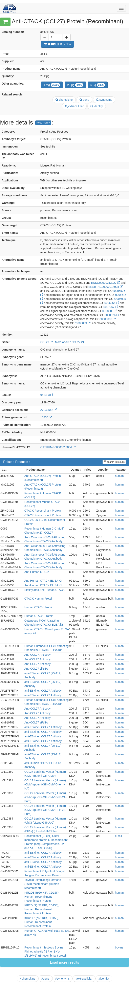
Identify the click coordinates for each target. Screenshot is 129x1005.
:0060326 (111, 315)
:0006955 (111, 303)
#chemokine (27, 978)
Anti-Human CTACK (36, 572)
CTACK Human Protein (38, 598)
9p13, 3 (46, 395)
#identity (104, 978)
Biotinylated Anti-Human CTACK (44, 589)
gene (84, 99)
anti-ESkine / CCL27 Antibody (43, 690)
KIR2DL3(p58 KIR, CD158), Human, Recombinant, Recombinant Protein (41, 909)
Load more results (64, 962)
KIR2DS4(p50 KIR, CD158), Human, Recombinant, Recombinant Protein (42, 896)
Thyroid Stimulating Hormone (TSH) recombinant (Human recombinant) (42, 884)
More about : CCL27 (69, 342)
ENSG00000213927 (105, 282)
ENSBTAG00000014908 (105, 286)
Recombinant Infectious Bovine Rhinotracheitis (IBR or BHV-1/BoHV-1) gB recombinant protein (45, 951)
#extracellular (84, 978)
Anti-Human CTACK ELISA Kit (43, 580)
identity (96, 106)
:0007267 (110, 307)
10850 (46, 417)
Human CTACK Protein (38, 607)
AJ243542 (48, 409)
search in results (114, 462)
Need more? (43, 122)
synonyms (104, 99)
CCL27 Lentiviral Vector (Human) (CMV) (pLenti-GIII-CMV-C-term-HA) (45, 784)
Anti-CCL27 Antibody (37, 654)
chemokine (64, 99)
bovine (119, 947)
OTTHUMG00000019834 (58, 447)
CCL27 (46, 342)
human (119, 475)
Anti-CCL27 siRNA (36, 668)
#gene (45, 978)
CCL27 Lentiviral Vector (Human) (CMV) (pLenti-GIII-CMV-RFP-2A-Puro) (45, 810)
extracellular (74, 106)
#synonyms (62, 978)
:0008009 (109, 311)
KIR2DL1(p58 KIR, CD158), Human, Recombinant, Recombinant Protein (41, 922)
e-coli (118, 836)
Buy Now (57, 44)
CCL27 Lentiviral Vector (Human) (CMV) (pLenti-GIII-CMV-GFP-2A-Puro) (45, 797)
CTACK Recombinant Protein (42, 510)
